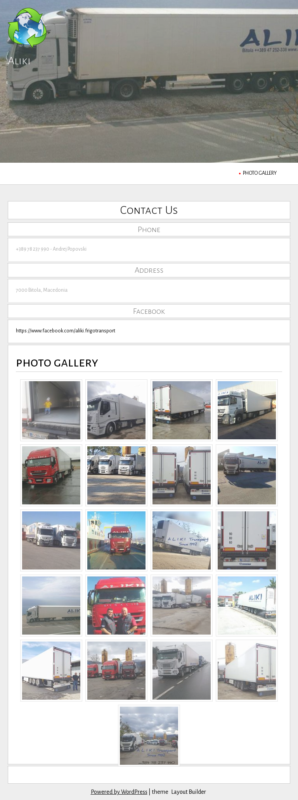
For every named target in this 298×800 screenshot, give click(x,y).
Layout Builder (188, 792)
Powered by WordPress (119, 792)
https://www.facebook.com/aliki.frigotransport (65, 331)
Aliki (19, 61)
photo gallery (260, 173)
